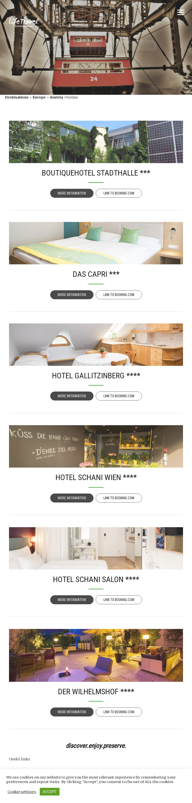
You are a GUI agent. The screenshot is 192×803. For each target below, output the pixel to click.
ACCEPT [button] (49, 792)
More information (72, 193)
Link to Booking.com (119, 193)
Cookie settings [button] (22, 792)
